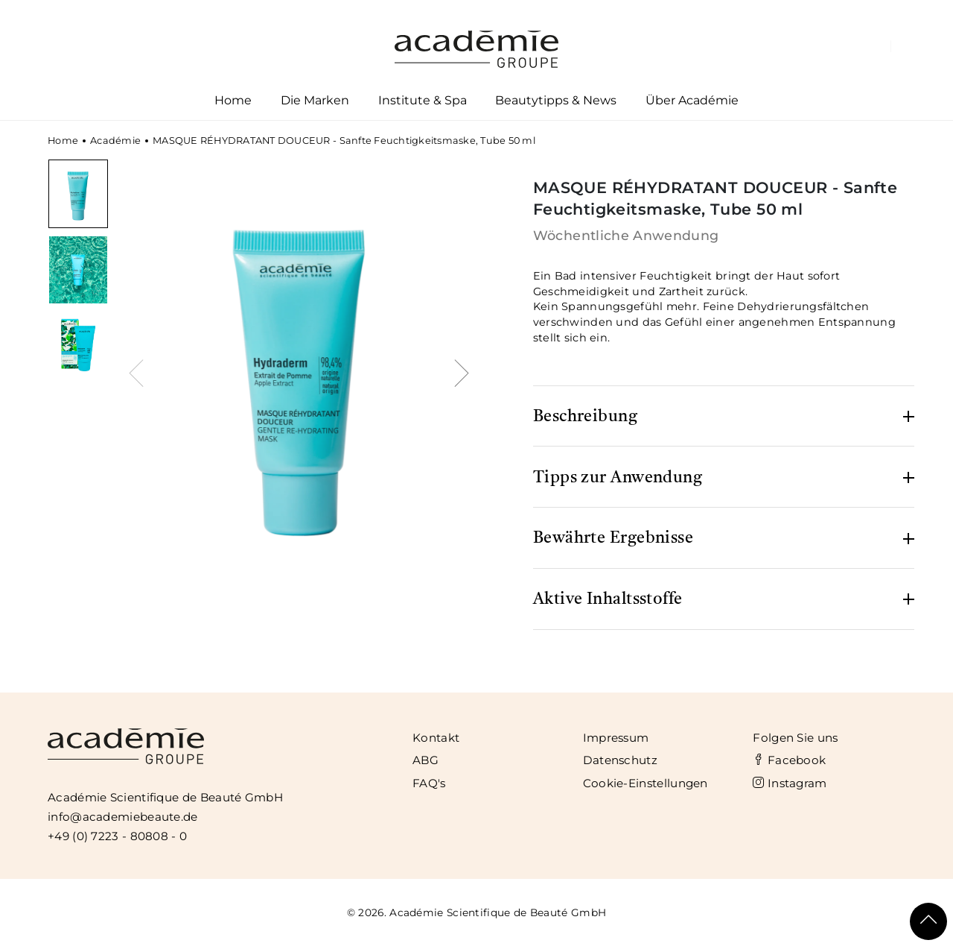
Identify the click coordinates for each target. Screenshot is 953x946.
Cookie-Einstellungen (645, 783)
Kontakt (435, 738)
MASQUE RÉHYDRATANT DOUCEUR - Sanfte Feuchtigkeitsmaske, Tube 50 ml (344, 140)
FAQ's (429, 783)
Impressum (616, 738)
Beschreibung (585, 417)
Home (233, 100)
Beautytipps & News (555, 100)
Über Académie (692, 103)
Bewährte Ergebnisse (613, 538)
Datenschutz (620, 760)
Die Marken (315, 103)
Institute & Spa (422, 103)
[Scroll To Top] (928, 921)
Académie (115, 140)
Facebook (789, 760)
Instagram (789, 783)
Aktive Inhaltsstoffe (608, 599)
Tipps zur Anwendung (618, 478)
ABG (425, 760)
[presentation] (140, 370)
